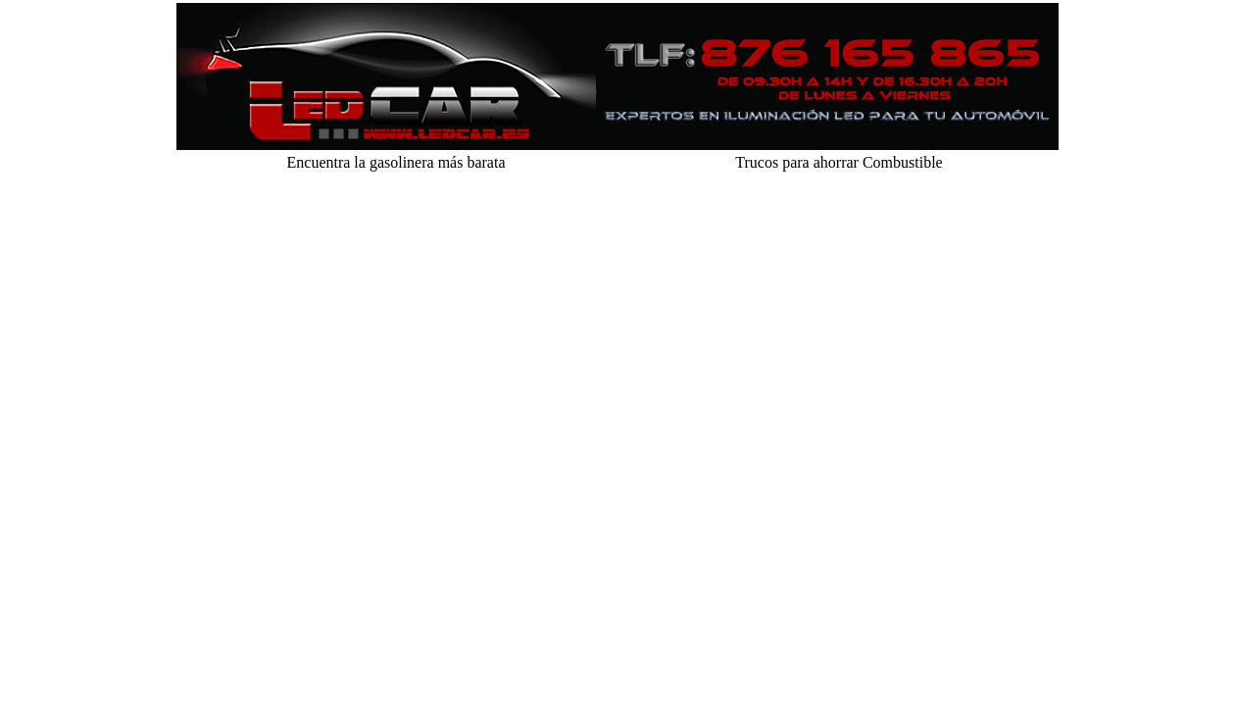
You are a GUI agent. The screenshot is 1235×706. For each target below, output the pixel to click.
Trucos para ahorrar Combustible (838, 162)
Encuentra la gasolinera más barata (396, 162)
